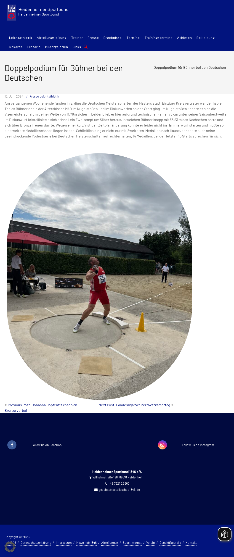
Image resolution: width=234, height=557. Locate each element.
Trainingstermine (158, 38)
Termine (133, 38)
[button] (85, 46)
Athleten (184, 38)
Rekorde (16, 47)
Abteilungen (109, 542)
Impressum (64, 542)
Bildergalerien (56, 47)
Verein (150, 542)
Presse (93, 38)
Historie (34, 47)
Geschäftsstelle (170, 542)
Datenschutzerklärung (36, 542)
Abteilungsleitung (51, 38)
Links (77, 47)
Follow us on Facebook (47, 445)
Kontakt (191, 542)
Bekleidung (206, 38)
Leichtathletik (20, 38)
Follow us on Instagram (198, 445)
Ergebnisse (113, 38)
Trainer (77, 38)
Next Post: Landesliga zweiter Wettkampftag (134, 405)
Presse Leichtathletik (44, 96)
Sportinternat (132, 542)
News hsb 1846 (86, 542)
